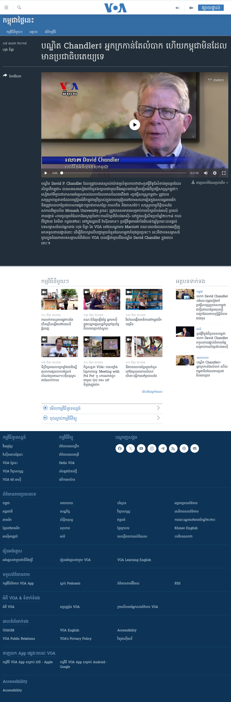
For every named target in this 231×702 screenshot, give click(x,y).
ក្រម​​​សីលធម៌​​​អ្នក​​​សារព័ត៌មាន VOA (137, 607)
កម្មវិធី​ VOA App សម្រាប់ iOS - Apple (28, 662)
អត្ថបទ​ (34, 32)
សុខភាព (65, 528)
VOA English (69, 630)
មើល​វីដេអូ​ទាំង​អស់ (152, 392)
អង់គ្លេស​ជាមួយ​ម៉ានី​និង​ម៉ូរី (18, 560)
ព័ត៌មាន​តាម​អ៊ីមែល (128, 583)
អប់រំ (198, 329)
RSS (177, 583)
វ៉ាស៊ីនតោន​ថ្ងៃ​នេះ (13, 455)
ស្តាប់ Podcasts (70, 583)
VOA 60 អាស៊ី (12, 480)
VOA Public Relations (19, 639)
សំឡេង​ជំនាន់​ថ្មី (68, 471)
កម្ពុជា (199, 292)
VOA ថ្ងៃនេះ (10, 463)
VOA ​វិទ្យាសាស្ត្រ (13, 471)
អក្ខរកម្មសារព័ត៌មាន (186, 503)
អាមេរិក (7, 520)
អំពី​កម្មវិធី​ (50, 32)
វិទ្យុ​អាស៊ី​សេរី (124, 639)
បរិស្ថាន (121, 503)
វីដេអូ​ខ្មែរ (8, 446)
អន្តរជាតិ (8, 511)
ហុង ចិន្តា (8, 50)
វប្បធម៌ (121, 520)
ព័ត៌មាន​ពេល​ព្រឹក (69, 446)
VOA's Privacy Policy (76, 639)
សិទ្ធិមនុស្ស (66, 520)
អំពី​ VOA (8, 607)
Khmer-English (186, 528)
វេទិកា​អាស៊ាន (67, 480)
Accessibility (126, 630)
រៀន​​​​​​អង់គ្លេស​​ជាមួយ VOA (75, 560)
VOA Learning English (134, 560)
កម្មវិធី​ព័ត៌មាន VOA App (18, 583)
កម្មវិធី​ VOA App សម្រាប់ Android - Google (84, 665)
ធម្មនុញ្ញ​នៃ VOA (70, 607)
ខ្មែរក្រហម (123, 528)
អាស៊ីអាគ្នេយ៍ (10, 536)
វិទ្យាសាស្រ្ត (123, 511)
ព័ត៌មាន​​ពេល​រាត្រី (69, 455)
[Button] (12, 76)
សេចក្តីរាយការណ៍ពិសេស (132, 536)
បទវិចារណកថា (183, 536)
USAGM (8, 630)
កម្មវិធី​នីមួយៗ (14, 32)
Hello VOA (67, 463)
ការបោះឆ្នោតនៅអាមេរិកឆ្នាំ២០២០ (195, 520)
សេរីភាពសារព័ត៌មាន (187, 511)
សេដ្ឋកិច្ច (65, 511)
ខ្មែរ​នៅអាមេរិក (11, 528)
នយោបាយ (202, 358)
